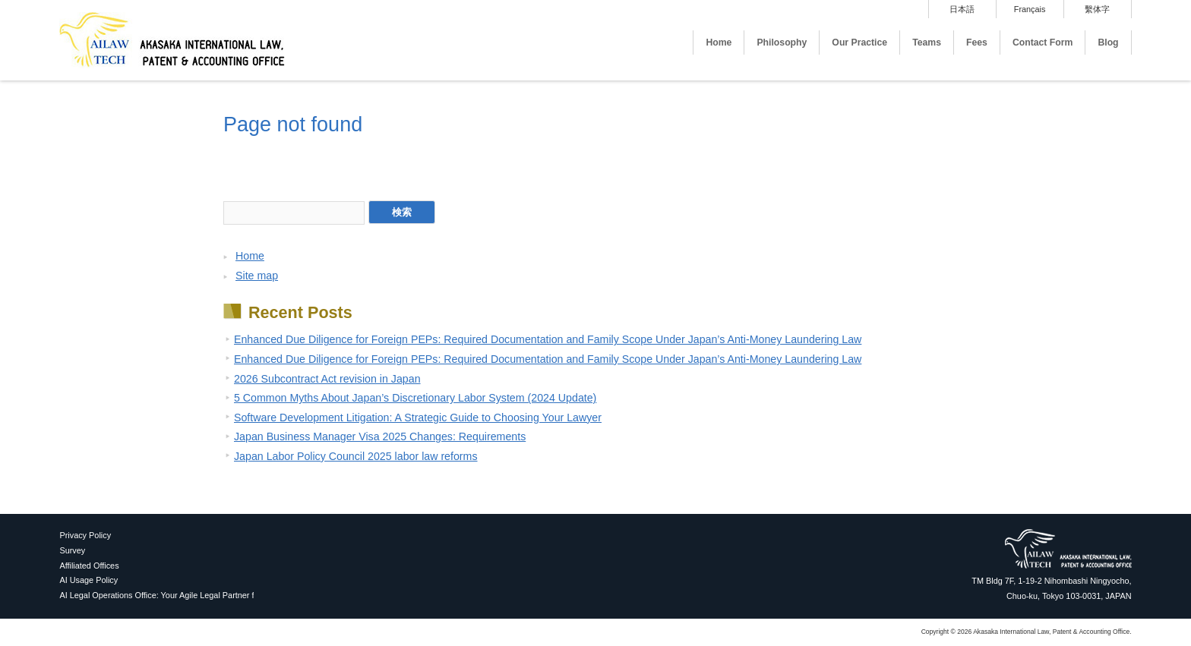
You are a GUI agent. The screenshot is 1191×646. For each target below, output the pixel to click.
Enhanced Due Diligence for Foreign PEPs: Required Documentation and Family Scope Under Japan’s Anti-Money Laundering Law (547, 339)
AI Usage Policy (88, 580)
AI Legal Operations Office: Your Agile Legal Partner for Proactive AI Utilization (202, 595)
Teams (926, 42)
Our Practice (859, 42)
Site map (256, 275)
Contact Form (1043, 42)
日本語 (962, 9)
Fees (976, 42)
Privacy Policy (85, 535)
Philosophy (782, 42)
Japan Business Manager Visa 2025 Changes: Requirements (380, 436)
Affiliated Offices (88, 565)
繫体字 (1097, 9)
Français (1030, 9)
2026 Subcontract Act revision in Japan (327, 379)
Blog (1108, 42)
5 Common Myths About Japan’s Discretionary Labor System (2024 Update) (415, 398)
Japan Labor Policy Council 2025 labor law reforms (356, 456)
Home (718, 42)
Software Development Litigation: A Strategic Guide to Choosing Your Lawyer (418, 417)
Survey (72, 550)
